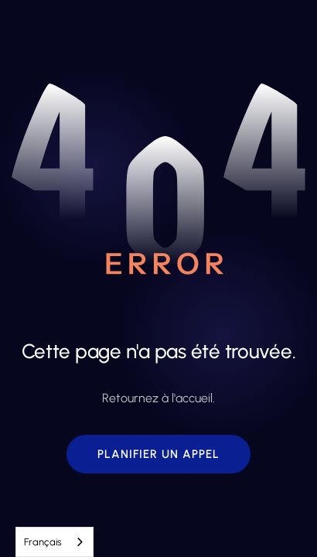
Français (43, 542)
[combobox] (54, 542)
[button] (158, 454)
